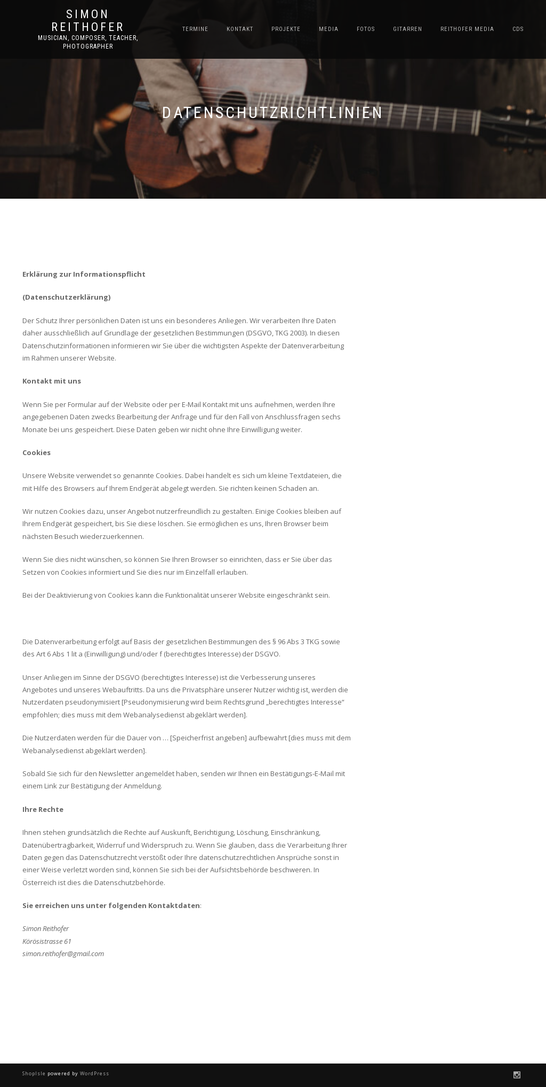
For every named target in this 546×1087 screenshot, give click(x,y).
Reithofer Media (467, 29)
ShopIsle (34, 1073)
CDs (518, 29)
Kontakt (240, 29)
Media (329, 29)
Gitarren (407, 29)
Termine (195, 29)
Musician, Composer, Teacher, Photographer (88, 42)
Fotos (366, 29)
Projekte (286, 29)
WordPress (93, 1073)
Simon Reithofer (88, 21)
